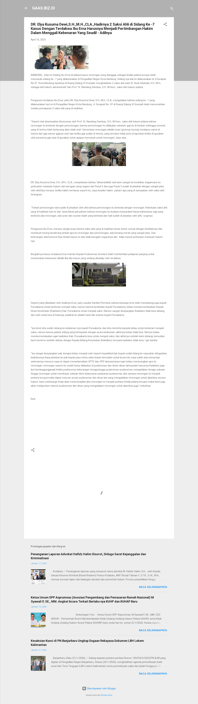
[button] (165, 24)
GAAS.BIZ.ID (43, 8)
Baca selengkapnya (153, 587)
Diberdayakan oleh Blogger (99, 688)
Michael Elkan (106, 695)
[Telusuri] (172, 9)
